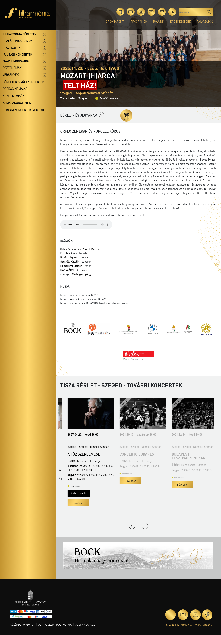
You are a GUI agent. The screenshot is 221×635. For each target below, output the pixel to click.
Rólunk (158, 21)
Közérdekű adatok (22, 624)
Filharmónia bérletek (20, 34)
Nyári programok (16, 61)
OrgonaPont (115, 21)
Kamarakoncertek (17, 103)
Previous (132, 526)
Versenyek (11, 75)
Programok (139, 21)
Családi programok (17, 41)
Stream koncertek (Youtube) (24, 110)
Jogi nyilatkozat (86, 624)
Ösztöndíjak (12, 68)
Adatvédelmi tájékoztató (55, 624)
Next (145, 526)
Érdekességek (180, 21)
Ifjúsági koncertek (17, 54)
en (172, 12)
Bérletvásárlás (71, 497)
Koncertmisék (13, 96)
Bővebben (71, 506)
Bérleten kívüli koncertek (23, 82)
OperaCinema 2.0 (15, 89)
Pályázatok (205, 21)
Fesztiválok (11, 48)
